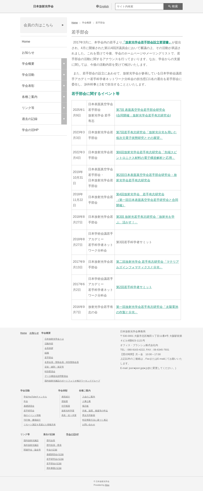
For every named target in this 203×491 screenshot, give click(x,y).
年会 (26, 401)
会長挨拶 (49, 348)
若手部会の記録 (54, 463)
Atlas (107, 485)
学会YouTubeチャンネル (35, 396)
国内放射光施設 (31, 440)
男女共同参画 (88, 415)
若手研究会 (29, 410)
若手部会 (49, 357)
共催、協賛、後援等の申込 (95, 410)
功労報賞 (65, 406)
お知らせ (28, 52)
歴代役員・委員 (54, 445)
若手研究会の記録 (55, 459)
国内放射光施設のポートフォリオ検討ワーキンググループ (72, 381)
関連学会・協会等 (32, 450)
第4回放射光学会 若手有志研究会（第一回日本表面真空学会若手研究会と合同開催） (147, 200)
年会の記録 (52, 450)
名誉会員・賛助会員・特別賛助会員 (62, 362)
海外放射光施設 (31, 445)
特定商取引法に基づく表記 (95, 420)
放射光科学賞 (67, 410)
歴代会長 (51, 440)
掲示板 (85, 406)
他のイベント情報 (32, 415)
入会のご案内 (88, 396)
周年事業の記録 (54, 468)
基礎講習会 (29, 406)
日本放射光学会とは (54, 339)
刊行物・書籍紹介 (32, 420)
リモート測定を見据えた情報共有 (40, 424)
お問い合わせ (88, 424)
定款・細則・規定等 (54, 367)
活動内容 (49, 343)
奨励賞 (64, 401)
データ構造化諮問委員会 (56, 376)
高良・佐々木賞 (68, 415)
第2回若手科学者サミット (134, 287)
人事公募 (86, 401)
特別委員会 (50, 371)
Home (26, 41)
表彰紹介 (65, 396)
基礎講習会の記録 (55, 454)
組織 (47, 353)
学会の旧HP (30, 130)
